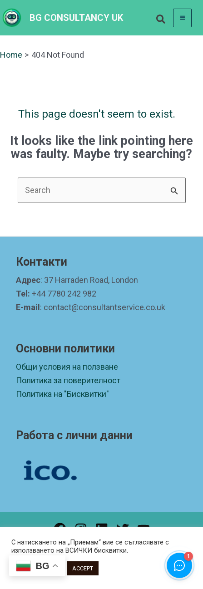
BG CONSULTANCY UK (76, 17)
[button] (161, 20)
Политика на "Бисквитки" (62, 394)
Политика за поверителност (68, 380)
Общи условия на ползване (67, 366)
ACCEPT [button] (82, 568)
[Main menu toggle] (182, 18)
